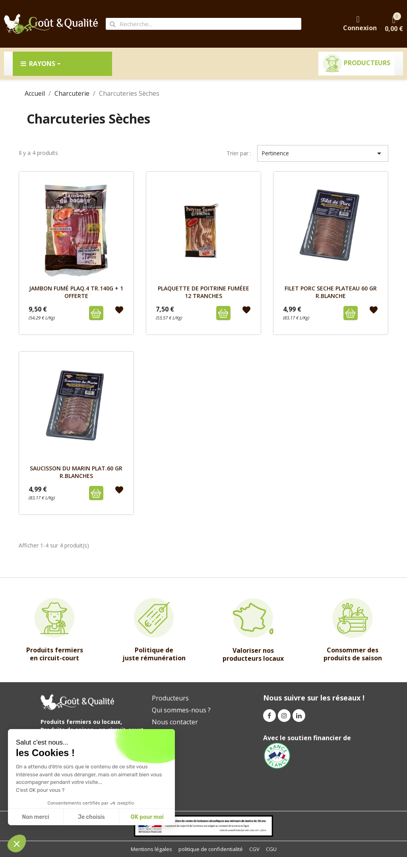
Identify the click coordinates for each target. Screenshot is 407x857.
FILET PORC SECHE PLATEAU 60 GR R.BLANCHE (331, 291)
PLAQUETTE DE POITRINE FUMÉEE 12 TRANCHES (203, 291)
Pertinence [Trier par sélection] (323, 153)
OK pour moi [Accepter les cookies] (147, 817)
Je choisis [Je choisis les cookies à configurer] (91, 817)
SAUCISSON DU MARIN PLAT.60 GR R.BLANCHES (76, 471)
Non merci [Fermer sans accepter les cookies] (35, 817)
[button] (16, 843)
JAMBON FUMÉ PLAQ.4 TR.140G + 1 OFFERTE (76, 291)
